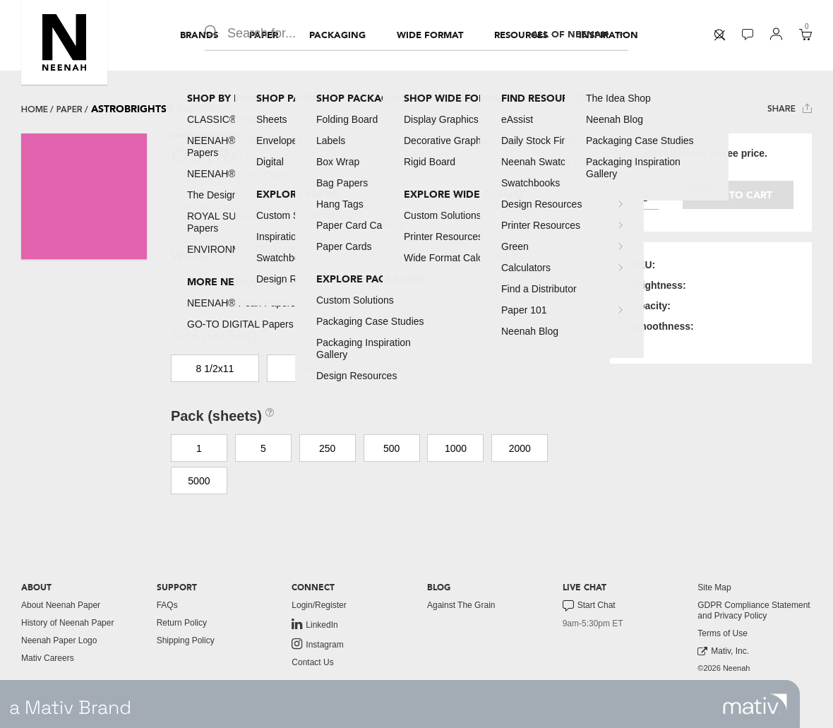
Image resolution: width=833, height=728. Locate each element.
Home (34, 109)
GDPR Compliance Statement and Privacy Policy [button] (753, 610)
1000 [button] (456, 448)
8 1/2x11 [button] (215, 368)
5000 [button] (199, 481)
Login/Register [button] (319, 605)
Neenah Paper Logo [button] (59, 640)
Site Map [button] (714, 587)
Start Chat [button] (589, 605)
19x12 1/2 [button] (407, 368)
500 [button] (391, 448)
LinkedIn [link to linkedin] (314, 624)
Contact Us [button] (312, 662)
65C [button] (263, 288)
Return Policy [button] (182, 623)
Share (789, 108)
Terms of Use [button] (722, 633)
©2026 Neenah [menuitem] (723, 668)
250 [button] (327, 448)
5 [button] (263, 448)
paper (69, 109)
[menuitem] (199, 35)
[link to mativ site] (755, 704)
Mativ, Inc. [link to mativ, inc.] (723, 651)
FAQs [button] (167, 605)
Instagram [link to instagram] (317, 644)
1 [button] (199, 448)
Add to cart (738, 195)
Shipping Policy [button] (186, 640)
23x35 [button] (310, 368)
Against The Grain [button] (461, 605)
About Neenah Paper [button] (60, 605)
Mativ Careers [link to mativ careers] (47, 658)
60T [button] (199, 288)
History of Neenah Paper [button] (67, 623)
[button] (64, 42)
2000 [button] (520, 448)
